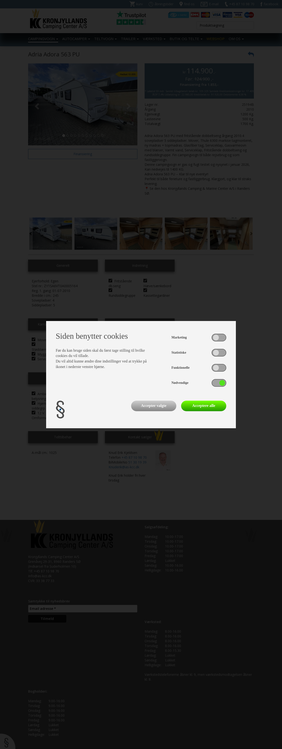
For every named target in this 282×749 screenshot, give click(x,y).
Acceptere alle (203, 406)
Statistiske (179, 352)
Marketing (179, 337)
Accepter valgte (153, 406)
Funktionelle (181, 367)
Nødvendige (180, 383)
